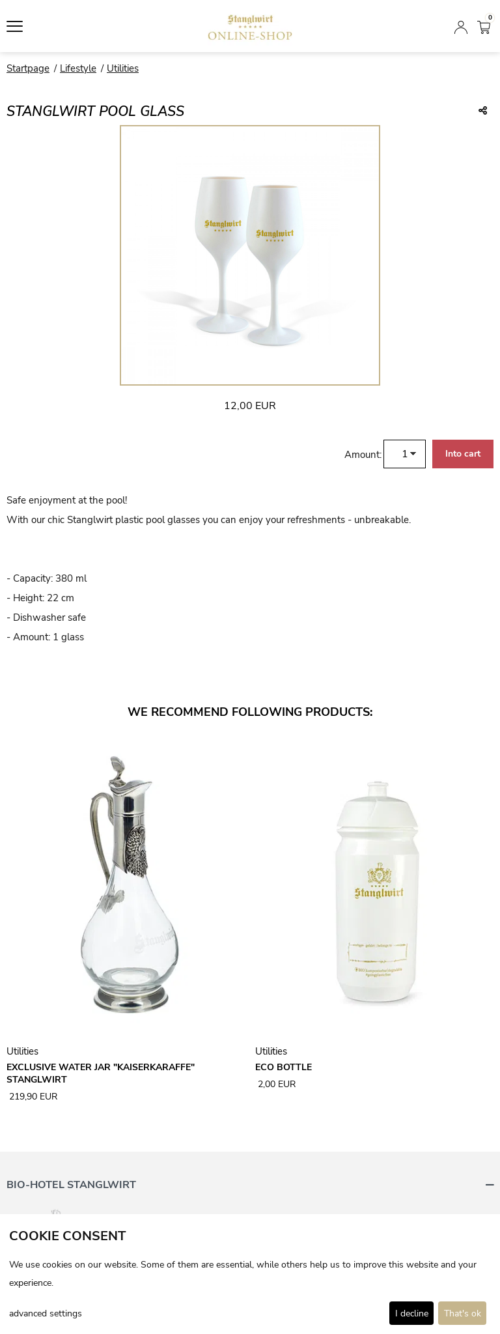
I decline (411, 1313)
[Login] (461, 26)
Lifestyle (78, 68)
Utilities (123, 68)
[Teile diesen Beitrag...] (482, 111)
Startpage (28, 68)
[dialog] (250, 1274)
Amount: (363, 454)
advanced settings (45, 1313)
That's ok (462, 1313)
